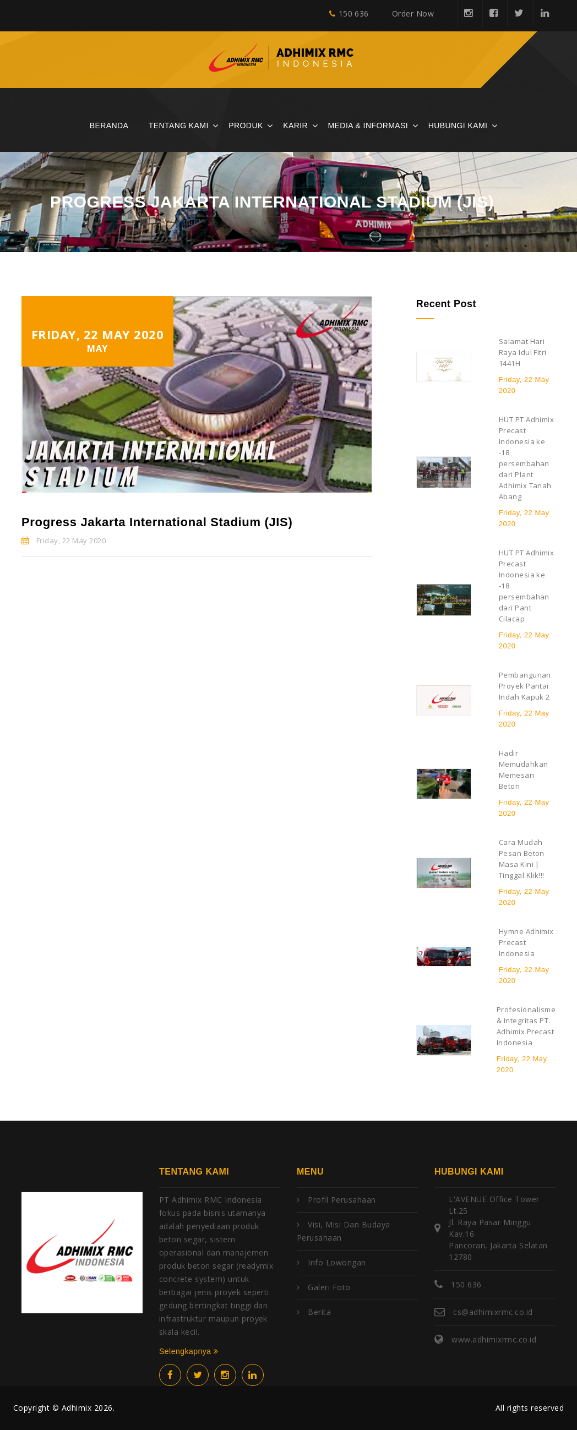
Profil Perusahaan (341, 1199)
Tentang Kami (179, 125)
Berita (319, 1312)
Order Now (413, 13)
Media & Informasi (368, 125)
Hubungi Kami (458, 125)
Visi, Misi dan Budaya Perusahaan (343, 1231)
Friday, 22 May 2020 (63, 540)
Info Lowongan (337, 1262)
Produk (245, 125)
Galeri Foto (329, 1287)
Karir (295, 125)
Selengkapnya (188, 1351)
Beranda (109, 125)
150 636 (349, 13)
